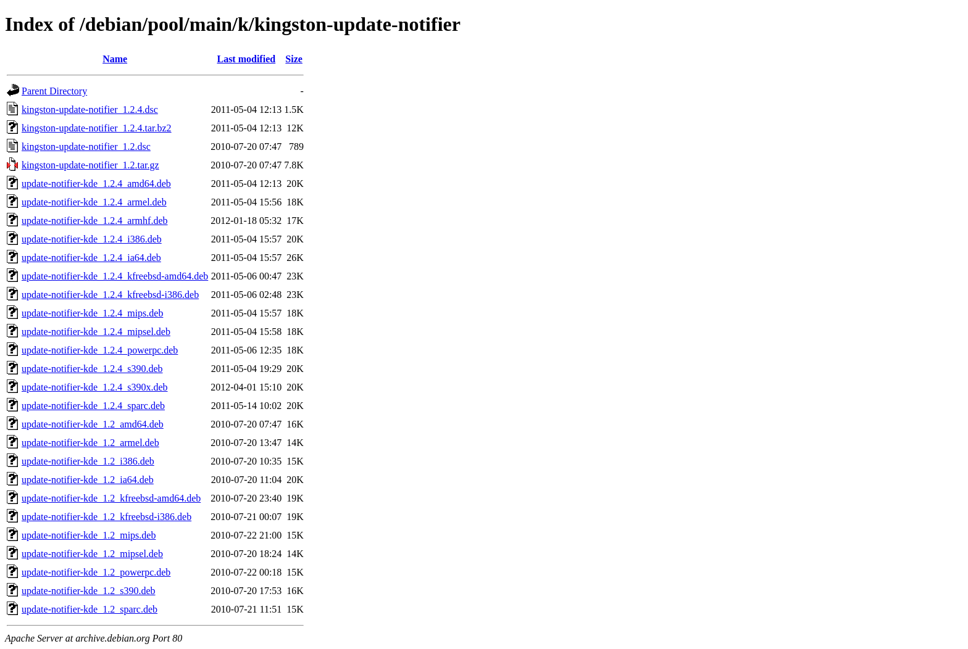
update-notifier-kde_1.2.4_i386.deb (92, 239)
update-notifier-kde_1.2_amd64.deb (93, 424)
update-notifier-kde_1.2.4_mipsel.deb (96, 331)
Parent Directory (54, 91)
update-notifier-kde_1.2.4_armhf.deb (94, 220)
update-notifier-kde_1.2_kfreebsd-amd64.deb (111, 498)
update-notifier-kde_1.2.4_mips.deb (92, 313)
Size (293, 59)
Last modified (246, 59)
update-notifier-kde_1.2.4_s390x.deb (95, 387)
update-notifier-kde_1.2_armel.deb (90, 442)
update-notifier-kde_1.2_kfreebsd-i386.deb (106, 516)
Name (114, 59)
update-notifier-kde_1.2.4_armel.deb (94, 202)
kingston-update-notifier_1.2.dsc (86, 146)
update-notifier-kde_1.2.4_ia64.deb (91, 257)
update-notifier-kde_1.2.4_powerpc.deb (100, 350)
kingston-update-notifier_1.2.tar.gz (90, 165)
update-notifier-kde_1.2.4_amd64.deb (96, 183)
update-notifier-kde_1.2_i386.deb (88, 461)
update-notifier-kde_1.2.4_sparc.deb (93, 405)
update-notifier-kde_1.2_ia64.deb (88, 479)
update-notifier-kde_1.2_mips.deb (89, 535)
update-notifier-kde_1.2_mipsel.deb (92, 553)
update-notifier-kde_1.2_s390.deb (89, 590)
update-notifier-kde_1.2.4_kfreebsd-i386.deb (110, 294)
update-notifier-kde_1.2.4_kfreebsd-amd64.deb (115, 276)
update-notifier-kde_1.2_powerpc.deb (96, 572)
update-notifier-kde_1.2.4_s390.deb (92, 368)
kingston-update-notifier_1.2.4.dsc (90, 109)
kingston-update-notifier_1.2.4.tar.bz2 (97, 128)
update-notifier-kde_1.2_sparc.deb (89, 609)
